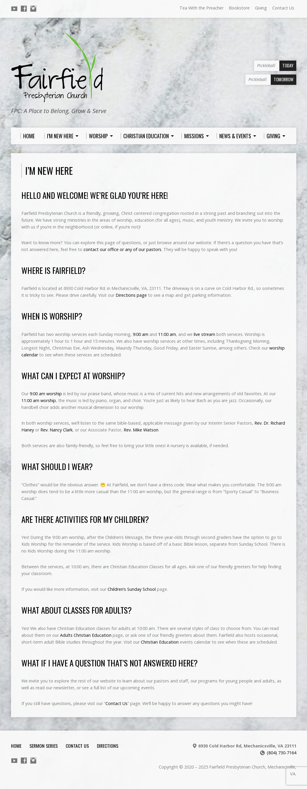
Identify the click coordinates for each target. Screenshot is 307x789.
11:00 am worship (38, 400)
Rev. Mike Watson (141, 430)
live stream (204, 334)
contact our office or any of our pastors (122, 249)
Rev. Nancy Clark (56, 430)
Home (16, 745)
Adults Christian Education (85, 635)
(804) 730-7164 (281, 752)
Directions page (131, 295)
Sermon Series (43, 745)
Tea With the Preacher (201, 8)
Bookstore (239, 8)
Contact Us (283, 8)
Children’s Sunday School (132, 589)
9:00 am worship (46, 393)
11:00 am (167, 334)
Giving (261, 8)
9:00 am (140, 334)
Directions (107, 745)
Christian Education (160, 642)
